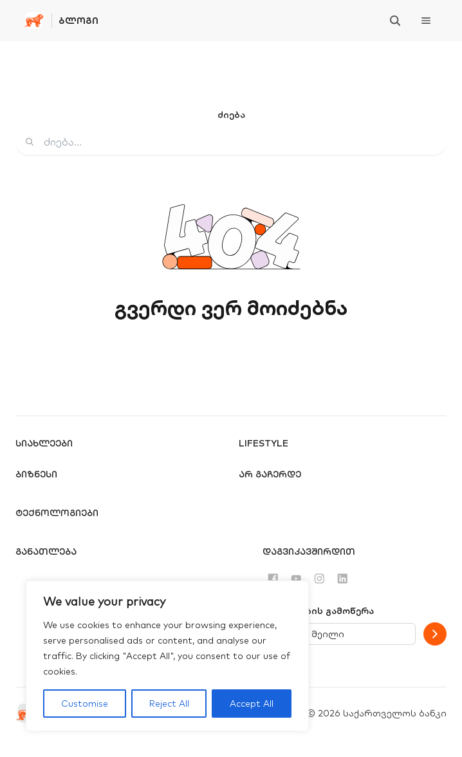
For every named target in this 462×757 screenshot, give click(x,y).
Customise (84, 703)
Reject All (169, 703)
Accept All (251, 703)
